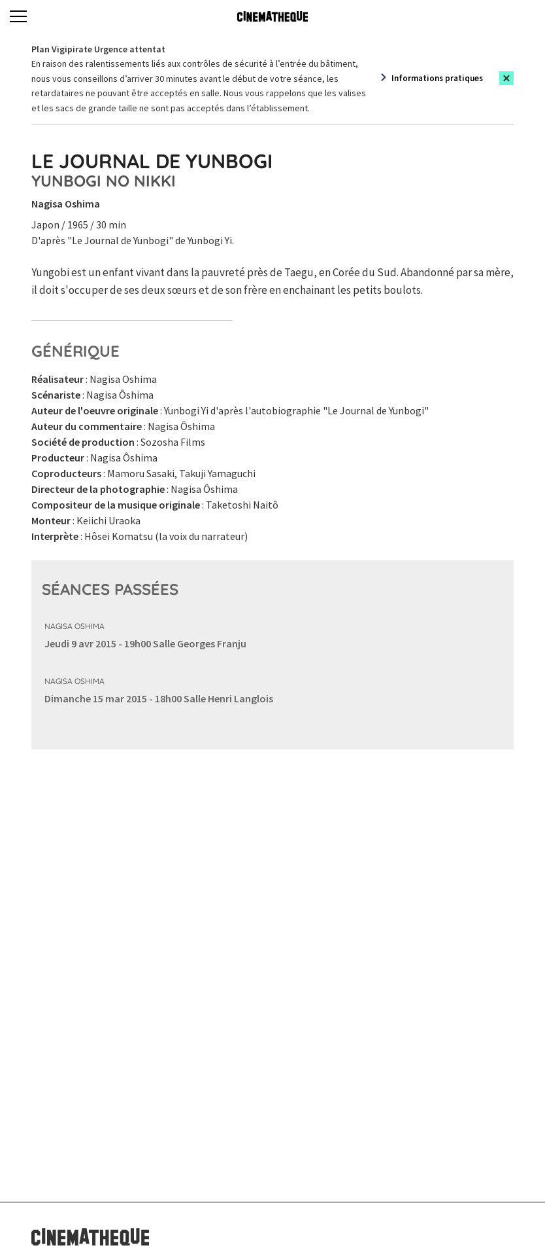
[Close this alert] (506, 78)
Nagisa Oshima (74, 626)
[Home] (272, 16)
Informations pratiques (437, 78)
